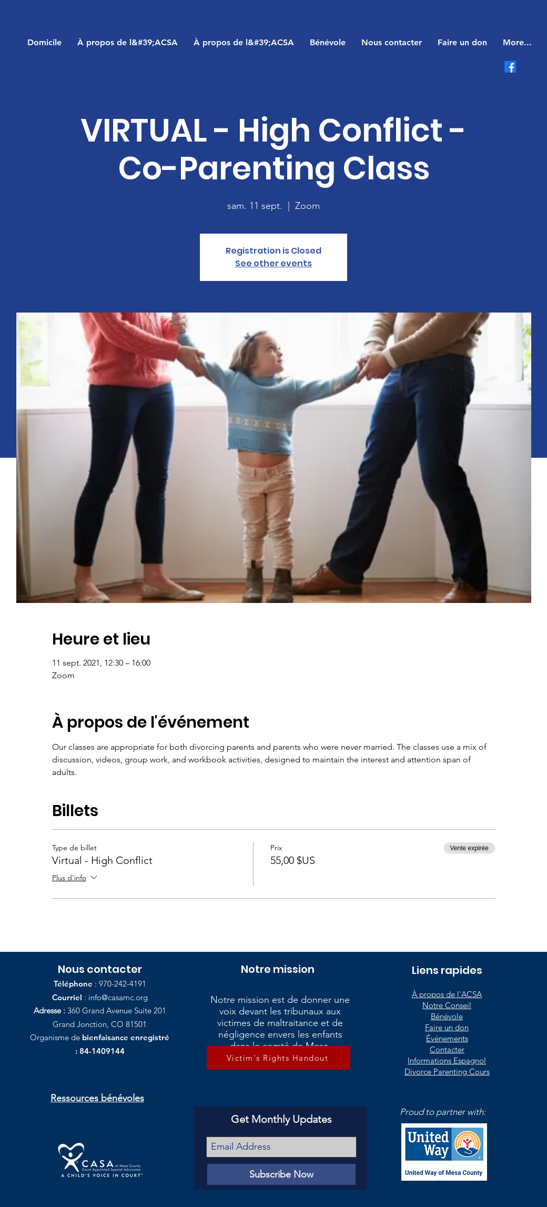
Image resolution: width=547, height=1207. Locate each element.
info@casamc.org (118, 997)
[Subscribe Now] (281, 1174)
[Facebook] (510, 67)
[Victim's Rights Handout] (278, 1058)
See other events (273, 263)
